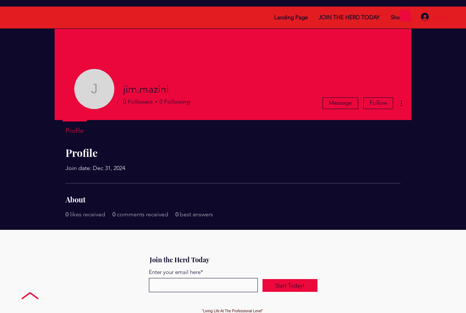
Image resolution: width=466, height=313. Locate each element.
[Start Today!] (289, 285)
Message (340, 102)
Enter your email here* (176, 272)
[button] (405, 14)
